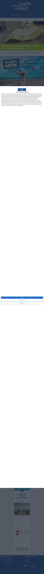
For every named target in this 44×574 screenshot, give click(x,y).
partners (7, 93)
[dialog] (22, 287)
